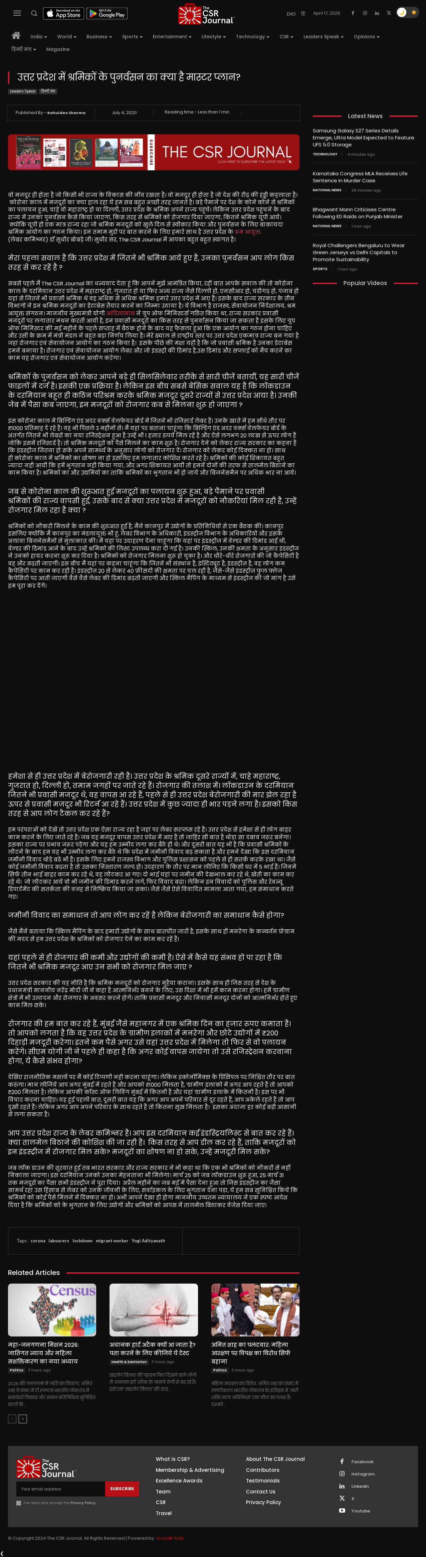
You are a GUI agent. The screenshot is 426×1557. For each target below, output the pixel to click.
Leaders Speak (22, 91)
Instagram (363, 1474)
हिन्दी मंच (48, 91)
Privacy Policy (83, 1502)
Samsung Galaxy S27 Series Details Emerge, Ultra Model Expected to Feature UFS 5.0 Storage (363, 137)
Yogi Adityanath (148, 1240)
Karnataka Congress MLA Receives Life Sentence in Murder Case (360, 177)
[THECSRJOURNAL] (206, 13)
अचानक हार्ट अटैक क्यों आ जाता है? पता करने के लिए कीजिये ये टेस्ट (152, 1349)
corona (38, 1240)
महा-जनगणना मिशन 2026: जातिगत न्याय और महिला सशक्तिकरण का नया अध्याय (43, 1353)
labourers (59, 1240)
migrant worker (112, 1240)
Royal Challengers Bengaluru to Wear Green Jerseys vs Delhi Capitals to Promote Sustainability (359, 252)
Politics (16, 1370)
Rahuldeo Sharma (66, 112)
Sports (320, 269)
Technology (325, 154)
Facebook (362, 1462)
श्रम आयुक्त (248, 232)
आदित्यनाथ (120, 313)
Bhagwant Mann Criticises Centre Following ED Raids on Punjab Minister (358, 213)
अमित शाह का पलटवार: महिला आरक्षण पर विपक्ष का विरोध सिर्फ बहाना (251, 1353)
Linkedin (360, 1486)
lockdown (83, 1240)
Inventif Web (170, 1538)
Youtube (360, 1511)
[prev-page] (12, 1419)
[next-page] (23, 1419)
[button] (34, 13)
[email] (60, 1488)
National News (327, 190)
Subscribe (122, 1488)
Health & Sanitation (129, 1361)
